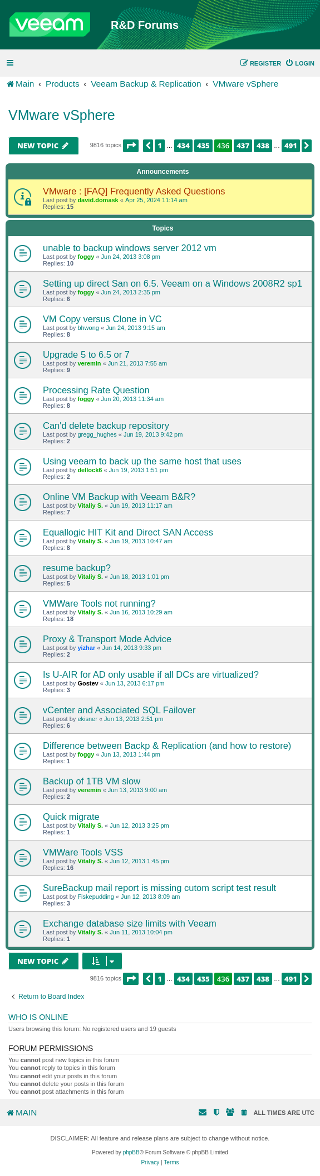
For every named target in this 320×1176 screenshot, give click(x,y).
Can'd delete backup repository (106, 426)
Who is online (38, 1017)
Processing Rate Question (96, 390)
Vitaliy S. (90, 505)
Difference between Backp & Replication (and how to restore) (167, 745)
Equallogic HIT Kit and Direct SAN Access (128, 532)
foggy (85, 256)
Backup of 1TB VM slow (91, 781)
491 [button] (290, 146)
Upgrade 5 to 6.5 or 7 (86, 354)
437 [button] (243, 146)
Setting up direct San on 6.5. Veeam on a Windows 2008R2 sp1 (172, 283)
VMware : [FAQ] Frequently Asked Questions (134, 191)
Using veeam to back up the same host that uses (142, 461)
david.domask (97, 200)
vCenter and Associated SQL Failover (119, 710)
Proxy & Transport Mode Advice (107, 639)
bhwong (88, 327)
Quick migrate (71, 817)
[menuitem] (299, 63)
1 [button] (159, 146)
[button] (131, 145)
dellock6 (89, 470)
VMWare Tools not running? (99, 603)
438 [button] (263, 146)
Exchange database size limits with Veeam (129, 923)
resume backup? (77, 568)
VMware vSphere (61, 115)
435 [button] (203, 146)
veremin (89, 363)
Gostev (87, 683)
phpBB (131, 1152)
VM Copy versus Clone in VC (102, 319)
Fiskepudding (95, 896)
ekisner (87, 718)
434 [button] (183, 146)
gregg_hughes (96, 434)
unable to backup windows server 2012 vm (129, 248)
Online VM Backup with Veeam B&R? (119, 497)
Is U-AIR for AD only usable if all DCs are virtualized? (151, 674)
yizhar (86, 647)
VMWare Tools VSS (83, 852)
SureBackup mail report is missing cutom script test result (159, 888)
